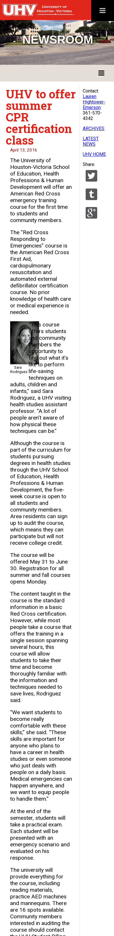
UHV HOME (94, 154)
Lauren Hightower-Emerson (94, 102)
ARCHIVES (93, 128)
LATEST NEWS (91, 141)
